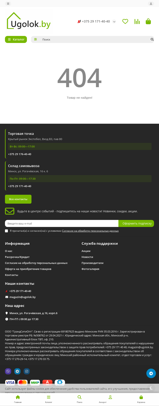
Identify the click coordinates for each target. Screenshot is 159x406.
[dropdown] (8, 3)
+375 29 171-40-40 (93, 21)
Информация (17, 243)
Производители (93, 263)
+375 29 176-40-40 (19, 154)
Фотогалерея (90, 269)
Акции (86, 251)
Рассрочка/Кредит (17, 257)
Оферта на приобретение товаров (28, 269)
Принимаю (145, 399)
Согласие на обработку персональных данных (36, 263)
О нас (8, 251)
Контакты (11, 275)
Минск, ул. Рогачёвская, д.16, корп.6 (33, 313)
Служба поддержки (100, 243)
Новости (87, 257)
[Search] (97, 39)
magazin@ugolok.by (23, 297)
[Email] (61, 223)
